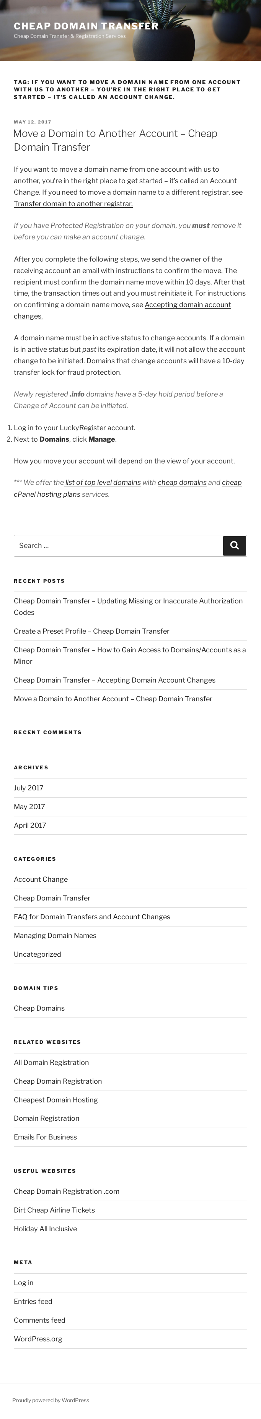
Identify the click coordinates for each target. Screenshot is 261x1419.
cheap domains (182, 482)
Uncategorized (37, 954)
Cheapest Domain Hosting (56, 1100)
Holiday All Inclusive (45, 1229)
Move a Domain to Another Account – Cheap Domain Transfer (113, 699)
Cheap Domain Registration (58, 1081)
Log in (24, 1283)
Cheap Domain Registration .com (66, 1191)
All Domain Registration (51, 1062)
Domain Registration (47, 1118)
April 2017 (30, 825)
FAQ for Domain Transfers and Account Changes (92, 917)
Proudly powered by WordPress (50, 1400)
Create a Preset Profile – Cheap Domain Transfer (92, 631)
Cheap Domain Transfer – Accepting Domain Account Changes (114, 680)
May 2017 (29, 807)
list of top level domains (102, 482)
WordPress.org (38, 1339)
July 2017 (29, 788)
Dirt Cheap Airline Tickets (54, 1210)
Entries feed (33, 1301)
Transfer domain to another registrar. (73, 204)
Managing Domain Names (55, 935)
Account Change (41, 879)
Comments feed (39, 1320)
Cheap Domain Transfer (86, 26)
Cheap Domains (39, 1008)
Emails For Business (45, 1137)
